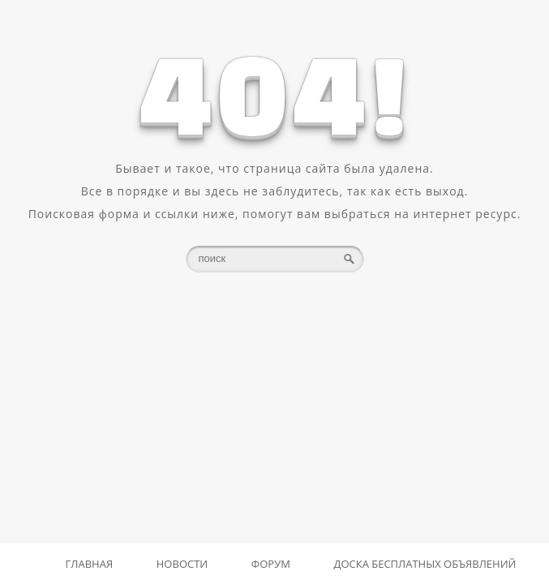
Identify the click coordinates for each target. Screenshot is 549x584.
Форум (270, 563)
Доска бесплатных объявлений (425, 563)
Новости (182, 563)
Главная (90, 563)
